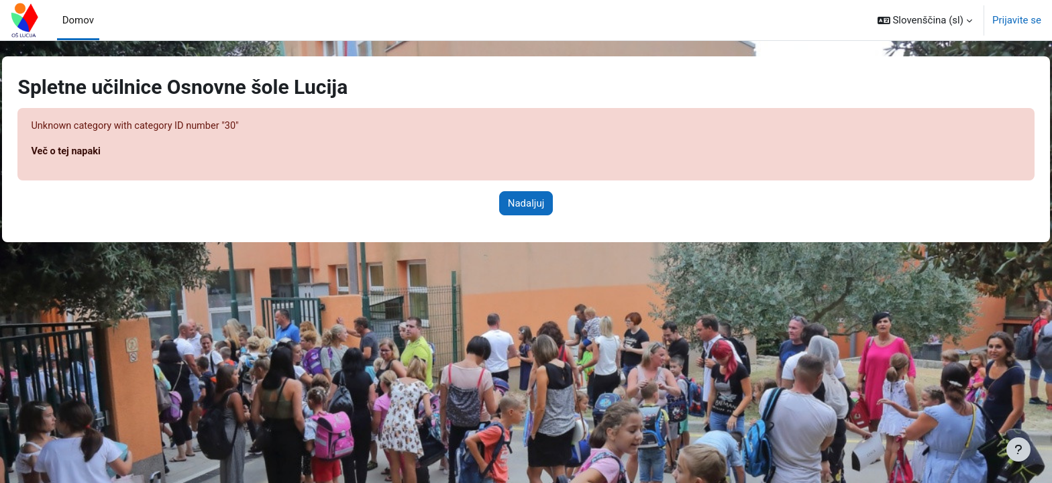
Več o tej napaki (97, 152)
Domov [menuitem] (78, 20)
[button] (925, 20)
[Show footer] (1018, 449)
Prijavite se (1016, 20)
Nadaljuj (526, 204)
